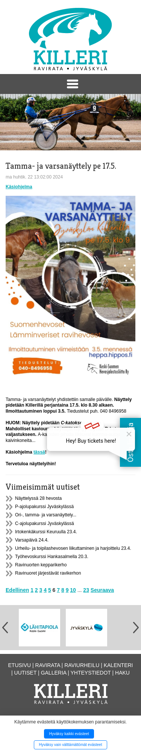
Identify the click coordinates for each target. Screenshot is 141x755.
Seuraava (102, 590)
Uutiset (25, 673)
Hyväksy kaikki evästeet (69, 734)
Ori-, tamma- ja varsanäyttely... (45, 514)
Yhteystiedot (91, 673)
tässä (39, 452)
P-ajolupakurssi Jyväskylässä (44, 506)
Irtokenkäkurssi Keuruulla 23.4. (46, 531)
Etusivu (19, 665)
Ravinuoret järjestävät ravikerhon (48, 573)
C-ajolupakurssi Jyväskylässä (44, 523)
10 (73, 590)
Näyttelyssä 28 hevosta (38, 498)
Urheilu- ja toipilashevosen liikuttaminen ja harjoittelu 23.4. (73, 548)
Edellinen (17, 590)
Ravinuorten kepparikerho (41, 564)
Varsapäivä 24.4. (32, 540)
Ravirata (47, 665)
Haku (122, 673)
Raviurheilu (81, 665)
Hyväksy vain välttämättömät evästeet (70, 745)
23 (86, 590)
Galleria (54, 673)
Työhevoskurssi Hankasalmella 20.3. (51, 556)
